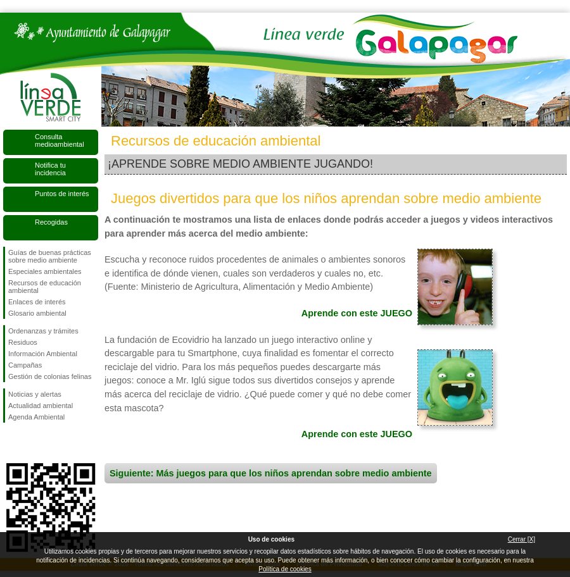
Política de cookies (284, 569)
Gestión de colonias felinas (49, 376)
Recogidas (51, 222)
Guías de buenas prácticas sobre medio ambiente (49, 256)
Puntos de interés (62, 193)
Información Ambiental (42, 353)
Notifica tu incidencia (50, 169)
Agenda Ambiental (36, 417)
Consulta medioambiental (59, 140)
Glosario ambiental (37, 313)
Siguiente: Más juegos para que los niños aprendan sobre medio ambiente (271, 473)
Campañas (25, 365)
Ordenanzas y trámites (43, 331)
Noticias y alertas (34, 394)
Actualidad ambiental (40, 405)
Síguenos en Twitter (31, 442)
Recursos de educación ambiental (44, 286)
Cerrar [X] (521, 539)
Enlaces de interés (37, 302)
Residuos (22, 342)
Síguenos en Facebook (10, 442)
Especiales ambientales (45, 271)
